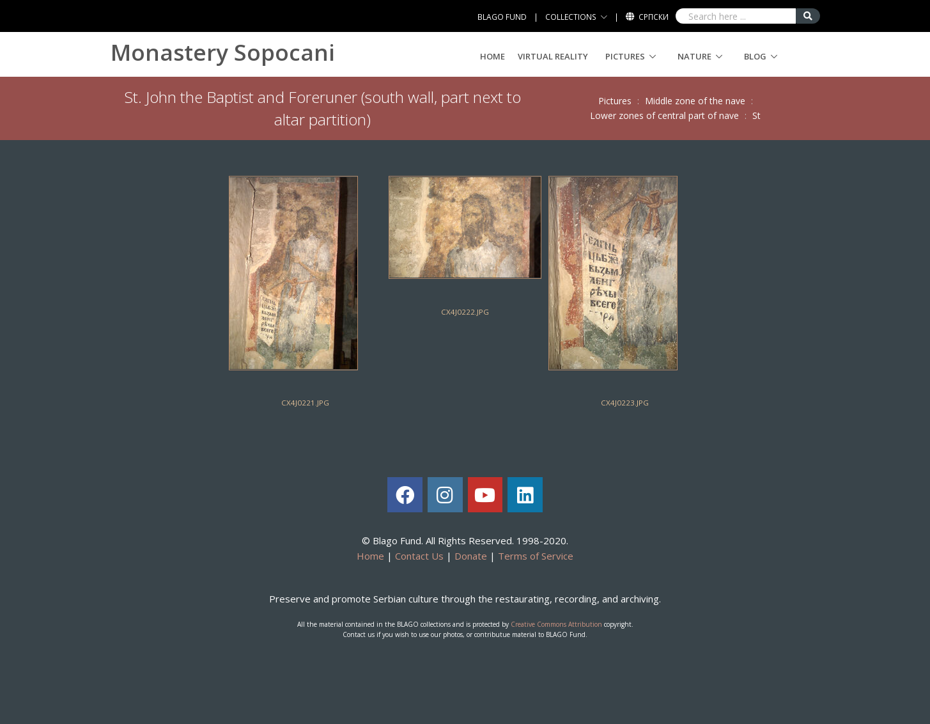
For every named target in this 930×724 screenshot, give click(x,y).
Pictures (625, 56)
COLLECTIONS (570, 17)
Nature (694, 56)
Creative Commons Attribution (556, 624)
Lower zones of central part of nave (664, 115)
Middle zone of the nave (695, 101)
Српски (654, 17)
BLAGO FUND (502, 17)
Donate (470, 555)
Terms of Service (535, 555)
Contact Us (419, 555)
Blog (755, 56)
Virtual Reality (553, 56)
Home (492, 56)
